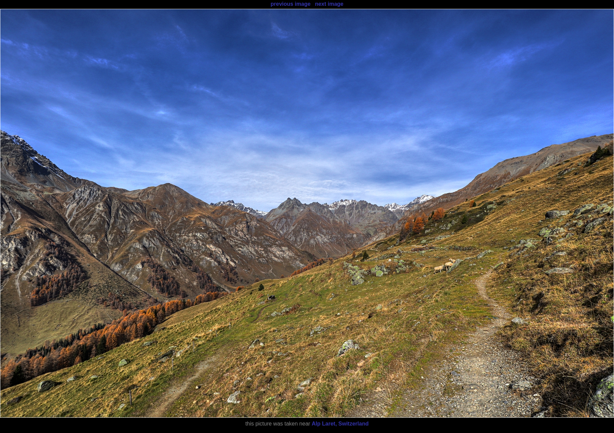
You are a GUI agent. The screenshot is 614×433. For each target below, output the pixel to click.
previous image (290, 4)
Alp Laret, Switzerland (340, 424)
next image (329, 4)
